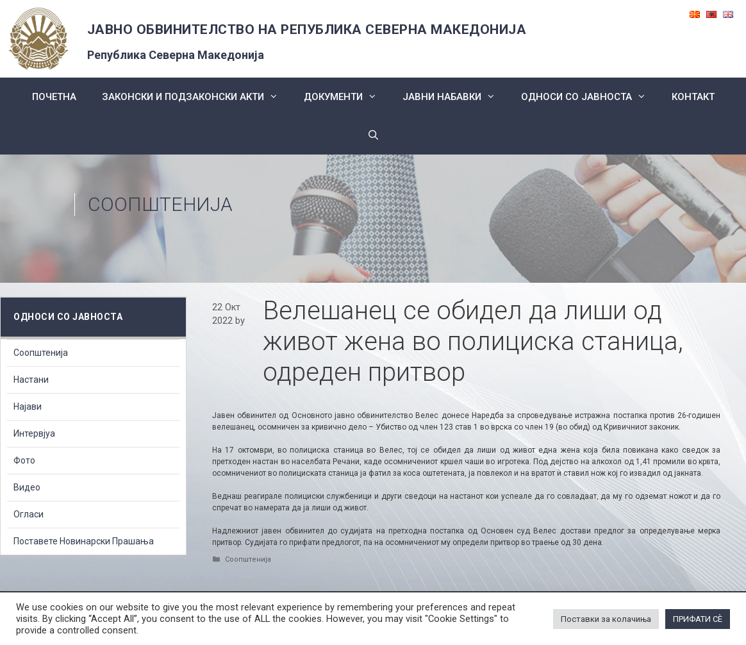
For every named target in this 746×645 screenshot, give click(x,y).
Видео (26, 487)
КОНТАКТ (693, 97)
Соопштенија (160, 204)
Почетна (54, 97)
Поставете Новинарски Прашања (83, 541)
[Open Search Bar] (373, 135)
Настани (31, 379)
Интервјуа (34, 433)
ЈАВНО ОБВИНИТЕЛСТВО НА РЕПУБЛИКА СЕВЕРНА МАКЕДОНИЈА (307, 29)
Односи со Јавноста (590, 97)
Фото (24, 460)
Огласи (28, 514)
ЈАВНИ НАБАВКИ (455, 97)
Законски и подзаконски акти (196, 97)
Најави (27, 406)
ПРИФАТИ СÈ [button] (697, 619)
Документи (347, 97)
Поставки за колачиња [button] (606, 619)
